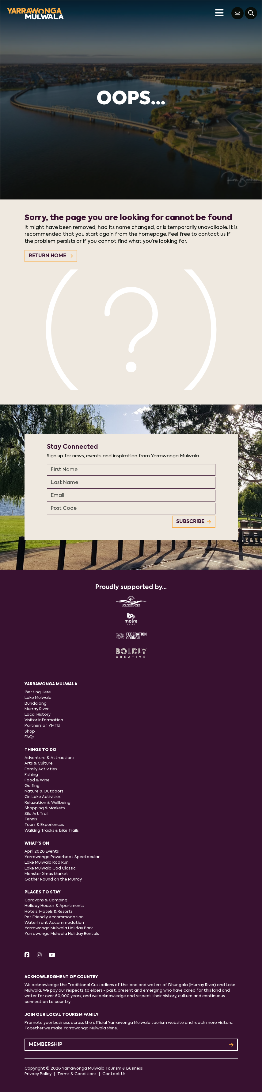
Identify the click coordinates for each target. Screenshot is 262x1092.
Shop (30, 732)
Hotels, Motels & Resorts (49, 912)
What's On (37, 844)
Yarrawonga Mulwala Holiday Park (59, 928)
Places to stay (43, 892)
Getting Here (38, 692)
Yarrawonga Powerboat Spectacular (62, 857)
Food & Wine (37, 780)
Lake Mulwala (38, 698)
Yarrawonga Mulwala (51, 684)
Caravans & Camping (46, 900)
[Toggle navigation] (219, 13)
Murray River (37, 709)
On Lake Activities (43, 797)
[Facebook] (27, 955)
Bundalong (36, 704)
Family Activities (41, 769)
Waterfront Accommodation (54, 923)
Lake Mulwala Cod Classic (50, 868)
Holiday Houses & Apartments (54, 906)
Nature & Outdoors (44, 791)
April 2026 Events (42, 852)
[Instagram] (39, 955)
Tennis (31, 819)
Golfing (32, 786)
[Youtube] (52, 955)
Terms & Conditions (77, 1074)
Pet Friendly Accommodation (54, 917)
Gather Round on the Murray (53, 879)
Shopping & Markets (45, 808)
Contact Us (114, 1074)
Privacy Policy (38, 1074)
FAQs (30, 737)
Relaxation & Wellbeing (47, 803)
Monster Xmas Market (46, 874)
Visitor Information (44, 720)
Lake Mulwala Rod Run (47, 863)
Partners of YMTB (42, 726)
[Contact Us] (237, 13)
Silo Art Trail (36, 814)
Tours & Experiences (44, 825)
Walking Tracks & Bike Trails (52, 831)
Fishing (31, 775)
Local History (38, 715)
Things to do (40, 750)
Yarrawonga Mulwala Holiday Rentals (62, 934)
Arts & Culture (39, 763)
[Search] (251, 13)
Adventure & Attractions (49, 758)
